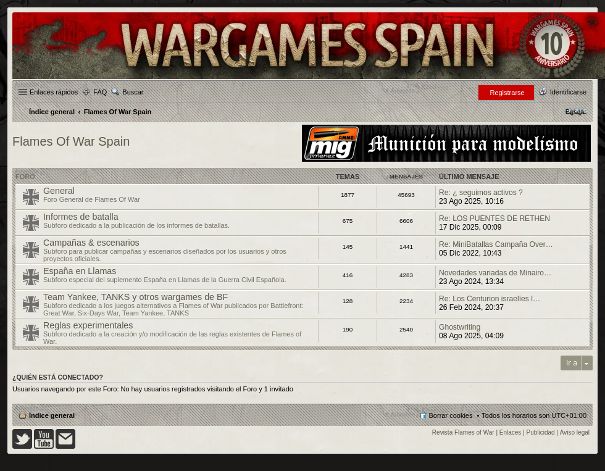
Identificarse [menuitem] (568, 92)
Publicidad (541, 432)
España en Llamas (79, 271)
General (59, 191)
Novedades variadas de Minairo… (495, 273)
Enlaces (510, 432)
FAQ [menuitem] (100, 92)
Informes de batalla (81, 217)
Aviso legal (575, 432)
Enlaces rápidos (54, 92)
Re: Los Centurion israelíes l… (489, 298)
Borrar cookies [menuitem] (451, 415)
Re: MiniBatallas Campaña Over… (496, 244)
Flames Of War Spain (71, 141)
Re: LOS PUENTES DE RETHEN (494, 218)
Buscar (132, 92)
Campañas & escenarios (91, 243)
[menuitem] (575, 111)
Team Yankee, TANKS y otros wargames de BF (135, 297)
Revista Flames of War (463, 432)
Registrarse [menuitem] (507, 92)
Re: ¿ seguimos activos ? (481, 192)
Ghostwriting (459, 327)
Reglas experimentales (88, 325)
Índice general (52, 415)
